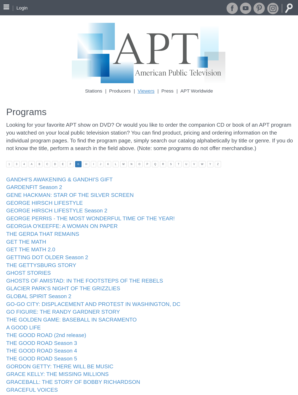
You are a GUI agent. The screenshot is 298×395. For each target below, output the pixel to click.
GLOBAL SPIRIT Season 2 (36, 284)
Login (22, 8)
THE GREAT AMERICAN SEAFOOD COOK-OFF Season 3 (73, 386)
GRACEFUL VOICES (30, 372)
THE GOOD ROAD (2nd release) (43, 321)
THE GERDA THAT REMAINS (40, 226)
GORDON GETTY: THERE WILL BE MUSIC (56, 350)
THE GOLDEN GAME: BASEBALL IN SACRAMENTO (67, 306)
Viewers (146, 90)
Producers (121, 90)
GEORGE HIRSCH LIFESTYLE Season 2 (53, 204)
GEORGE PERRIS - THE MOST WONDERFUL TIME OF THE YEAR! (85, 212)
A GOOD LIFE (22, 314)
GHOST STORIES (27, 263)
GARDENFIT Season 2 (32, 182)
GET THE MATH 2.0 (29, 241)
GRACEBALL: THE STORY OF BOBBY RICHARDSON (68, 364)
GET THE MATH (25, 233)
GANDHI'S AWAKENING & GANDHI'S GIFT (56, 175)
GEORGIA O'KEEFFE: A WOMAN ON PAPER (58, 219)
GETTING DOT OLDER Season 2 (44, 248)
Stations (95, 90)
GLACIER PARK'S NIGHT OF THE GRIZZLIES (59, 277)
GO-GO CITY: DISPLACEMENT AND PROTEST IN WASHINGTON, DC (87, 292)
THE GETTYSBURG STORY (39, 255)
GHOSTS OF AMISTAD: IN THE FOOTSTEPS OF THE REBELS (79, 270)
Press (167, 90)
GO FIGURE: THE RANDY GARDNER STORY (59, 299)
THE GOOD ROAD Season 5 (39, 343)
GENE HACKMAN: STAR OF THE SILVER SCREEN (65, 190)
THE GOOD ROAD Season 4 (39, 335)
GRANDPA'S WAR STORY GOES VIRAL (53, 379)
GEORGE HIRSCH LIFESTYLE (42, 197)
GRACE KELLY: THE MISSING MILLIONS (54, 357)
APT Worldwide (195, 90)
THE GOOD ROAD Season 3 (39, 328)
